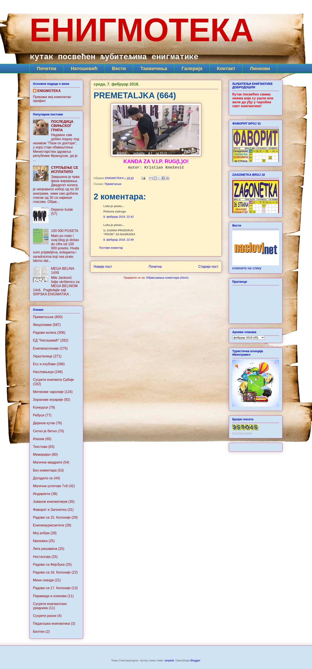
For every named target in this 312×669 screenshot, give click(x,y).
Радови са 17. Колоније (52, 588)
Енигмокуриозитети (48, 525)
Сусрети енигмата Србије (53, 379)
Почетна (46, 68)
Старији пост (208, 266)
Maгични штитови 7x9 (50, 486)
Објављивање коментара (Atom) (167, 277)
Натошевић (84, 68)
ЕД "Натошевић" (46, 340)
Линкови (260, 68)
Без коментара (45, 470)
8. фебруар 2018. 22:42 (118, 216)
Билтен (39, 631)
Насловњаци (43, 372)
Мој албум (41, 533)
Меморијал (42, 454)
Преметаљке (113, 184)
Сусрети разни (44, 616)
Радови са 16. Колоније (52, 572)
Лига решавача (45, 549)
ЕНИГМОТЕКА (141, 30)
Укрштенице (42, 356)
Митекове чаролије (48, 392)
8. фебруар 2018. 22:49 (118, 239)
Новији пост (103, 266)
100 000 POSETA (64, 231)
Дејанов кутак (44, 423)
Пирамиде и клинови (50, 596)
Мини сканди (43, 580)
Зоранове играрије (48, 399)
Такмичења (153, 68)
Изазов (38, 439)
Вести (119, 68)
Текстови (40, 447)
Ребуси (38, 415)
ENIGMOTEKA (49, 91)
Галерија (192, 68)
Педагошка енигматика (51, 623)
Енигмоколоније (46, 348)
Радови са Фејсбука (49, 564)
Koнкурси (40, 407)
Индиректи (41, 494)
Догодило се (43, 478)
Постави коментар (111, 247)
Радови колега (44, 332)
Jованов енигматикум (50, 501)
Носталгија (41, 557)
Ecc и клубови (44, 364)
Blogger (195, 660)
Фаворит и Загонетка (50, 509)
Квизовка (40, 541)
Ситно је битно (45, 431)
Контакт (226, 68)
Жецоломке (42, 325)
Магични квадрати (47, 462)
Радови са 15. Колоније (52, 517)
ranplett (169, 660)
